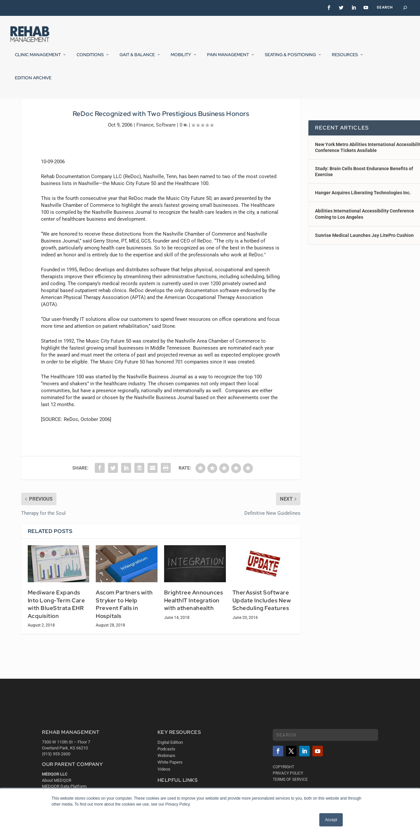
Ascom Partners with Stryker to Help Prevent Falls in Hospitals (124, 644)
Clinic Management (38, 59)
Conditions (90, 59)
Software (166, 165)
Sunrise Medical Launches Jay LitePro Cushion (364, 275)
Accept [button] (331, 819)
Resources (345, 59)
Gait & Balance (137, 59)
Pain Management (228, 59)
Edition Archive (33, 82)
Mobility (181, 59)
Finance (145, 165)
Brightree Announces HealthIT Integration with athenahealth (193, 640)
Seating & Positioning (290, 59)
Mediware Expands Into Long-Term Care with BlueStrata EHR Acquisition (56, 644)
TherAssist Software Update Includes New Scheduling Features (261, 640)
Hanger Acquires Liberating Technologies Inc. (363, 233)
